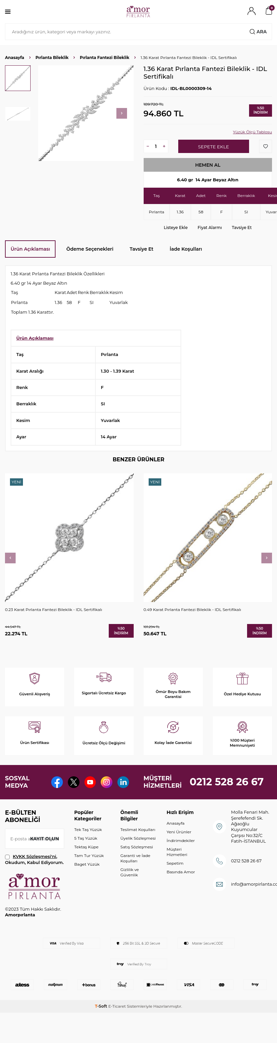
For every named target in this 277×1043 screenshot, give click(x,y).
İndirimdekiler (181, 857)
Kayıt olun (44, 856)
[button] (121, 113)
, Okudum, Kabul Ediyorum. (34, 876)
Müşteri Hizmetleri (177, 869)
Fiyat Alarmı (210, 227)
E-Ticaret (117, 1023)
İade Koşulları (186, 249)
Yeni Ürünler (179, 849)
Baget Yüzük (86, 881)
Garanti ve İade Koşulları (135, 875)
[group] (86, 113)
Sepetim (175, 880)
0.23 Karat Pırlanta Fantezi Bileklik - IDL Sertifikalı (53, 609)
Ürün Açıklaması (30, 249)
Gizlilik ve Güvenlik (129, 889)
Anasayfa (14, 57)
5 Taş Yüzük (85, 855)
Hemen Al (208, 165)
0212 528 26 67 (227, 791)
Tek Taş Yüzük (88, 846)
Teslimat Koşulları (137, 846)
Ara (258, 32)
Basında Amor (181, 889)
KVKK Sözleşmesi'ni (34, 874)
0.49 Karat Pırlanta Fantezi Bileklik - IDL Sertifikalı (192, 609)
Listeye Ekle (176, 227)
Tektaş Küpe (86, 864)
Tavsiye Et (242, 227)
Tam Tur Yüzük (89, 872)
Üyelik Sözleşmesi (138, 855)
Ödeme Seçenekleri (89, 249)
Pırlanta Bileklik (52, 57)
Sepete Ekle (213, 147)
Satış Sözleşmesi (136, 864)
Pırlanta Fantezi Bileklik (104, 57)
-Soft (101, 1023)
